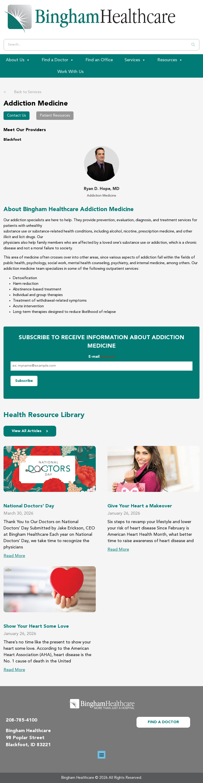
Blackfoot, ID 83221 (28, 745)
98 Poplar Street (25, 738)
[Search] (193, 44)
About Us (18, 60)
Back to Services (22, 92)
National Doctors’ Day (29, 506)
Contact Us (16, 116)
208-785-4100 (21, 720)
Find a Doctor (58, 60)
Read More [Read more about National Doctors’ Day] (14, 556)
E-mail (101, 357)
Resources (170, 60)
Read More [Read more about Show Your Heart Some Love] (14, 670)
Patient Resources (55, 116)
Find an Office (99, 60)
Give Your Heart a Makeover (139, 506)
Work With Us (70, 72)
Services (135, 60)
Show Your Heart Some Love (36, 626)
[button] (101, 755)
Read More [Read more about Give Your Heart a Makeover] (118, 549)
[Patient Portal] (26, 72)
